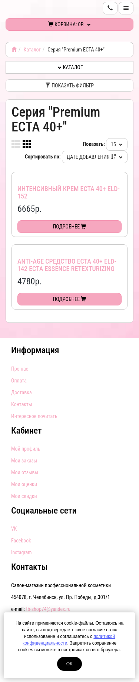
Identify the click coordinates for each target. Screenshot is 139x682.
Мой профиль (25, 449)
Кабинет (26, 430)
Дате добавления (95, 157)
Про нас (19, 369)
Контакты (21, 404)
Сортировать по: (43, 157)
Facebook (21, 541)
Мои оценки (24, 484)
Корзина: (69, 24)
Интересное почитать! (35, 416)
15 (117, 144)
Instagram (21, 552)
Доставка (21, 392)
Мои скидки (24, 496)
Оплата (19, 381)
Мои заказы (24, 461)
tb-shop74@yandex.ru (48, 609)
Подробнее (69, 227)
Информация (35, 350)
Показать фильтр (69, 85)
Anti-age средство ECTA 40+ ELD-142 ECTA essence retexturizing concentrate (66, 268)
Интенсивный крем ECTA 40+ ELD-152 (68, 192)
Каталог (31, 50)
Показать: (94, 144)
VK (14, 529)
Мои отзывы (24, 472)
